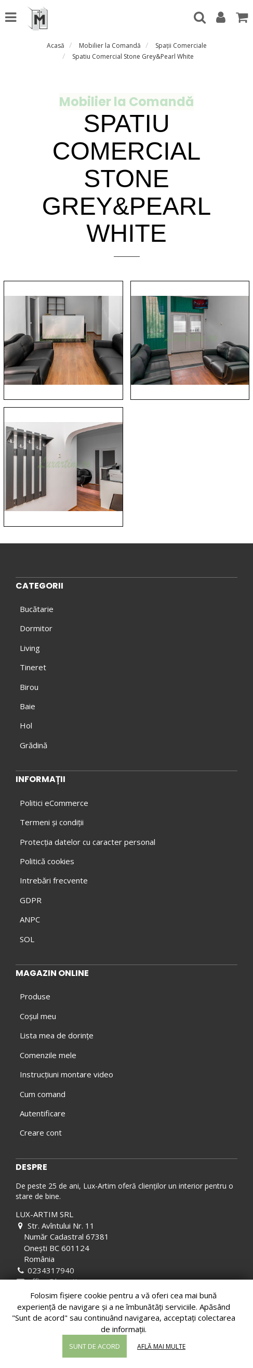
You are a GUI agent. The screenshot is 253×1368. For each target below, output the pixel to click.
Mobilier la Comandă (110, 45)
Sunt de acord (94, 1346)
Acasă (55, 45)
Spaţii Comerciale (181, 45)
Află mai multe (161, 1346)
